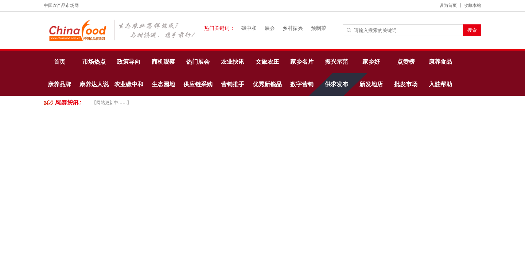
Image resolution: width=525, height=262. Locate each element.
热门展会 (198, 62)
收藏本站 (472, 5)
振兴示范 (336, 62)
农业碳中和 (128, 84)
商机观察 (163, 62)
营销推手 (232, 84)
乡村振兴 (293, 28)
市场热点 (94, 62)
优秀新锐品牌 (267, 88)
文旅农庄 (267, 62)
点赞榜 (406, 62)
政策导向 (128, 62)
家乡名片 (302, 62)
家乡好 (371, 62)
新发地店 (371, 84)
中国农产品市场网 (61, 5)
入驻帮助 (440, 84)
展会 (270, 28)
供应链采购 (198, 84)
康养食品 (440, 62)
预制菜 (318, 28)
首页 (59, 62)
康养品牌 (59, 84)
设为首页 (448, 5)
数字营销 (302, 84)
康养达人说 (94, 84)
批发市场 (405, 84)
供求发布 (336, 84)
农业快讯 (232, 62)
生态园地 (163, 84)
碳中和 (249, 28)
